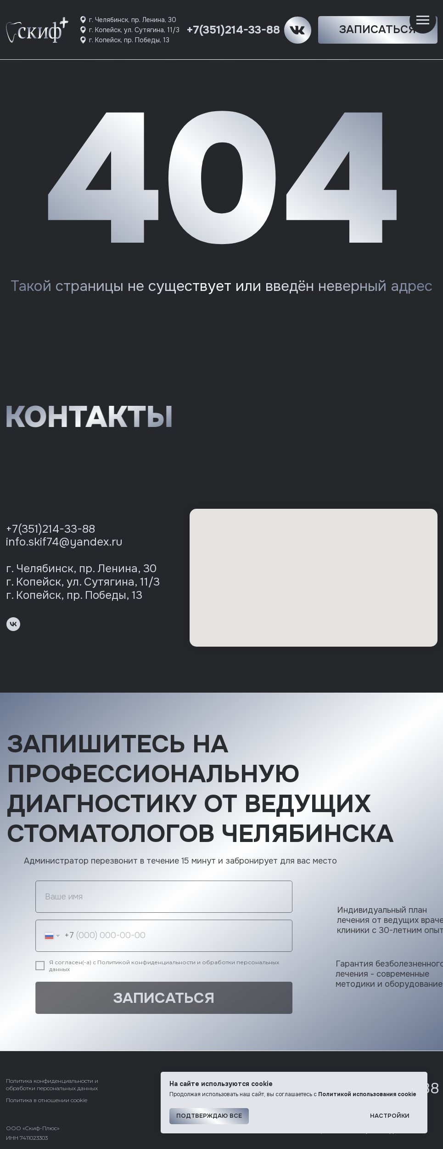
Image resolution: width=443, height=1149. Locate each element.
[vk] (13, 624)
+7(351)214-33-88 (233, 30)
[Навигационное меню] (422, 20)
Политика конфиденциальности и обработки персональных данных (52, 1084)
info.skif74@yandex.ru (64, 542)
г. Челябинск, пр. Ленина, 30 (132, 20)
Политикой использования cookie (367, 1094)
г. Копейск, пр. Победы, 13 (129, 40)
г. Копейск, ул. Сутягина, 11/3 (134, 30)
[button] (377, 30)
